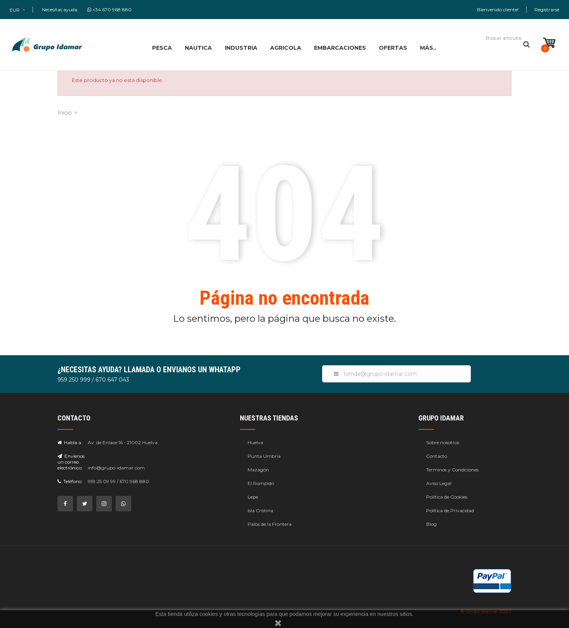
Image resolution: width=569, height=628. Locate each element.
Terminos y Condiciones (452, 470)
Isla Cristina (260, 510)
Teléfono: (70, 481)
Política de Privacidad (450, 510)
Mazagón (258, 470)
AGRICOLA (285, 47)
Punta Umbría (264, 456)
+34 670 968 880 (109, 9)
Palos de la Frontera (269, 524)
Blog (431, 524)
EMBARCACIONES (340, 47)
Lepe (253, 497)
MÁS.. (428, 47)
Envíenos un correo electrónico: (71, 462)
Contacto (436, 456)
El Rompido (261, 483)
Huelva (255, 442)
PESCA (162, 47)
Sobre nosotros (442, 442)
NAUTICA (198, 47)
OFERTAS (393, 47)
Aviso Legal (438, 483)
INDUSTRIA (241, 47)
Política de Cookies (446, 497)
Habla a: (69, 442)
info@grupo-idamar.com (116, 468)
